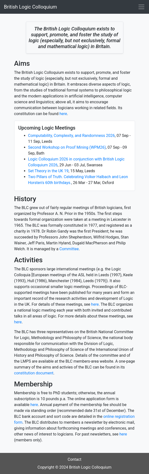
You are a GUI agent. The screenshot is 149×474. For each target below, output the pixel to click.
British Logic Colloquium (30, 7)
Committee (69, 249)
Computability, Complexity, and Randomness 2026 (71, 135)
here (63, 113)
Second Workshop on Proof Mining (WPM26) (67, 147)
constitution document (34, 373)
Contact (74, 459)
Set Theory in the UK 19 (48, 171)
